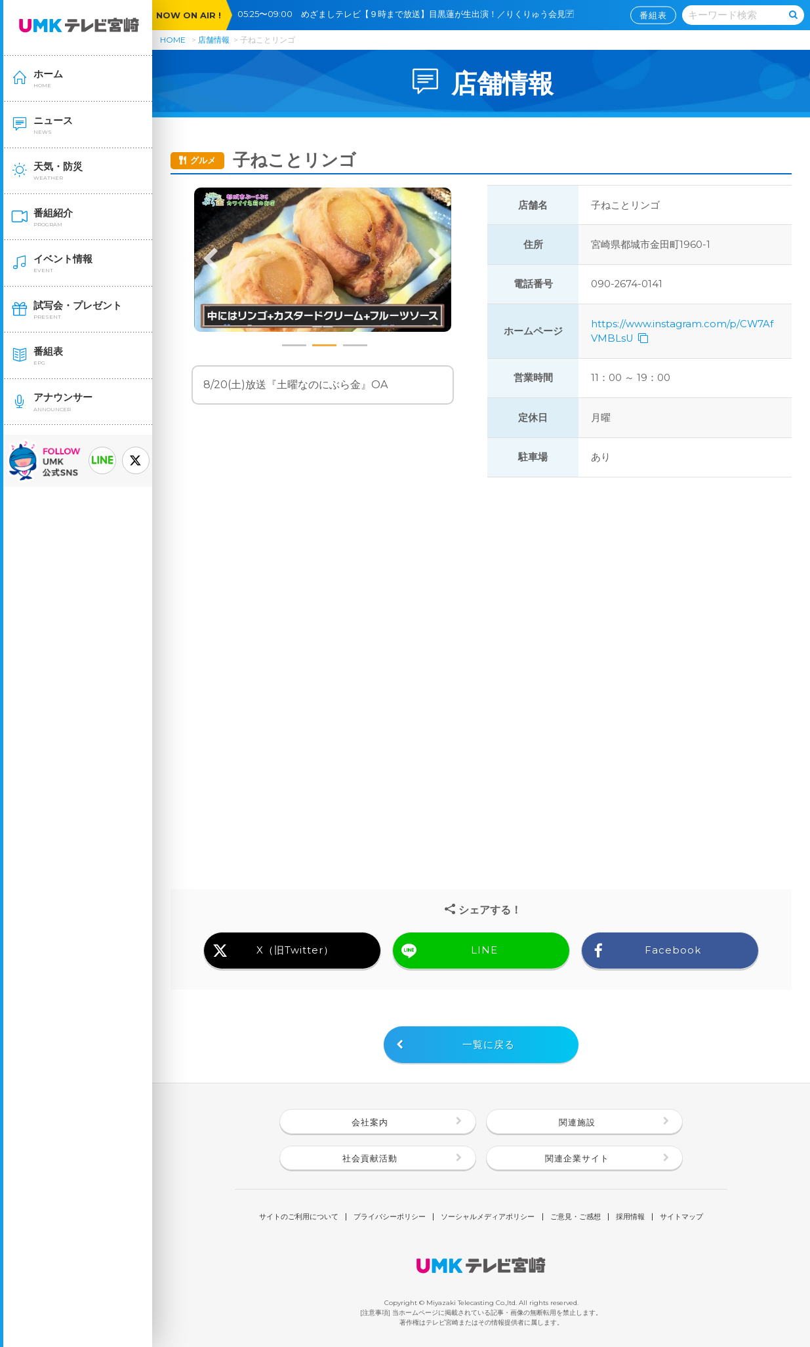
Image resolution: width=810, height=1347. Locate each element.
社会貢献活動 (369, 1158)
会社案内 (370, 1122)
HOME (173, 40)
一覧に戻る (488, 1045)
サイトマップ (681, 1216)
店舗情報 (214, 40)
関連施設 (577, 1122)
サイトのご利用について (298, 1216)
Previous (210, 259)
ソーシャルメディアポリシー (488, 1216)
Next (434, 259)
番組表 (653, 15)
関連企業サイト (577, 1158)
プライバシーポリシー (390, 1216)
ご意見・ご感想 (575, 1216)
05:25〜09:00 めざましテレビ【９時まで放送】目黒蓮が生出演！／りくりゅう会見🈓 (409, 14)
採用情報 (630, 1216)
